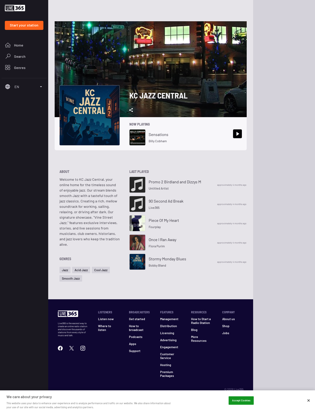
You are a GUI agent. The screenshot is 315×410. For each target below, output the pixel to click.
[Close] (308, 403)
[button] (65, 270)
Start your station (24, 25)
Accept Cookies (241, 403)
